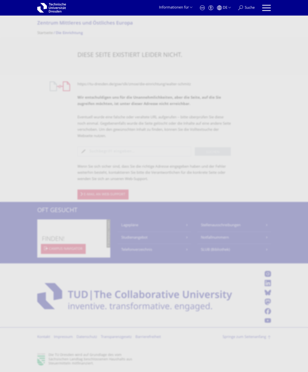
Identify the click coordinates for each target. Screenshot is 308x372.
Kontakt (43, 337)
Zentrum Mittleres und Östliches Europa (85, 23)
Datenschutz (86, 337)
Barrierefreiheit (148, 337)
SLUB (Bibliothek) (215, 250)
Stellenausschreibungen (221, 225)
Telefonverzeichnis (136, 250)
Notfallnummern (215, 238)
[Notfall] (202, 8)
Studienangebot (134, 238)
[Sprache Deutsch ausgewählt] (224, 8)
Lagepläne (129, 225)
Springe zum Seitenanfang (244, 337)
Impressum (63, 337)
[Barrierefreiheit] (211, 8)
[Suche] (246, 8)
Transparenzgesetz (116, 337)
